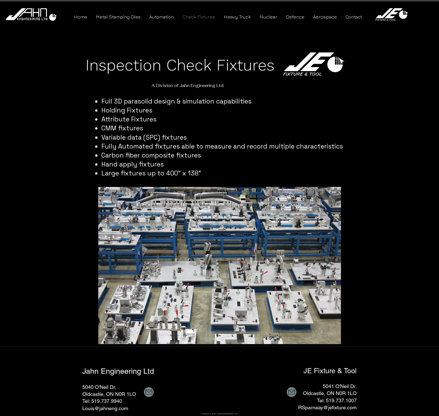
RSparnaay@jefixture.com (327, 407)
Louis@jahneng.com (105, 408)
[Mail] (149, 392)
